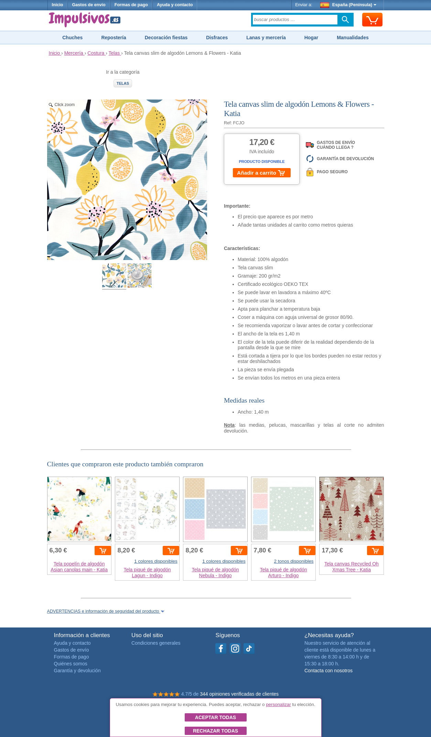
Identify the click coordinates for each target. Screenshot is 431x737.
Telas (123, 83)
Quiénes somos (70, 663)
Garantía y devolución (77, 670)
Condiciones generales (155, 643)
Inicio (57, 4)
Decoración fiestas (166, 37)
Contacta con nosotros (328, 670)
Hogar (311, 37)
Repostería (113, 37)
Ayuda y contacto (175, 4)
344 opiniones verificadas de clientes (239, 694)
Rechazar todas (215, 731)
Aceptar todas (215, 717)
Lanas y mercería (265, 37)
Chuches (72, 37)
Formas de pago (131, 4)
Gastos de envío (88, 4)
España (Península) (348, 4)
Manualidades (353, 37)
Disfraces (217, 37)
